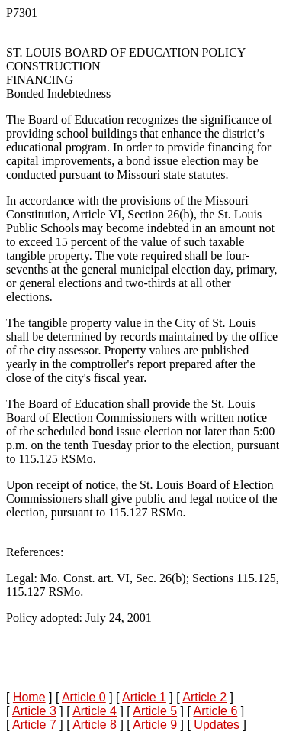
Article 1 (144, 697)
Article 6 (215, 710)
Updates (216, 724)
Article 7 (34, 724)
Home (29, 697)
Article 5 (155, 710)
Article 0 (84, 697)
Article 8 (94, 724)
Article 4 (94, 710)
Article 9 (155, 724)
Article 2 (204, 697)
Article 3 (34, 710)
